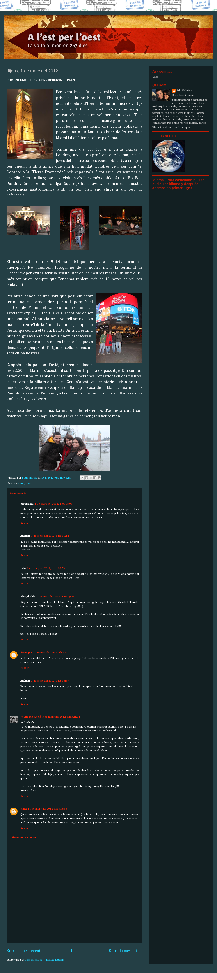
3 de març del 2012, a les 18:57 (50, 680)
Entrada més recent (24, 951)
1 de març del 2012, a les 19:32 (55, 596)
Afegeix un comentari (24, 837)
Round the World (30, 716)
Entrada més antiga (125, 951)
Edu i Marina (184, 90)
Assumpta (26, 652)
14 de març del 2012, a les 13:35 (47, 808)
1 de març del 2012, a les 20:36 (52, 652)
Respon (24, 523)
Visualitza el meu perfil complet (171, 127)
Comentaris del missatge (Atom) (44, 959)
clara (23, 808)
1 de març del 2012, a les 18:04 (53, 503)
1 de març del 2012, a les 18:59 (46, 568)
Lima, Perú (25, 483)
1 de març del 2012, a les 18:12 (50, 536)
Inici (74, 951)
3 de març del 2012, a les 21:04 (61, 716)
